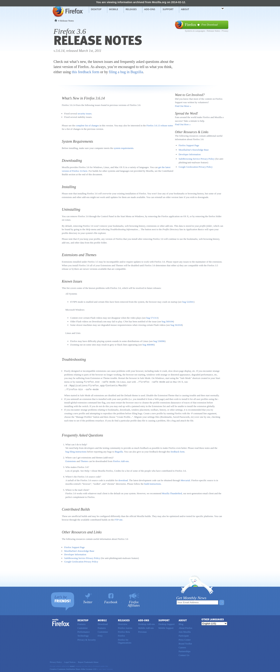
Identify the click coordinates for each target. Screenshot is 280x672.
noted (72, 665)
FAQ (100, 635)
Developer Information (190, 154)
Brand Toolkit (185, 643)
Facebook (110, 601)
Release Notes (213, 31)
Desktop (96, 9)
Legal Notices (70, 661)
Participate (184, 635)
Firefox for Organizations (124, 641)
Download (103, 623)
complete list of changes (87, 125)
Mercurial (185, 479)
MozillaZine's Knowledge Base (194, 149)
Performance (83, 631)
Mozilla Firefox (67, 11)
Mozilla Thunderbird (172, 492)
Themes (84, 460)
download (123, 479)
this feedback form (85, 72)
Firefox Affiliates (134, 603)
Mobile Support (165, 627)
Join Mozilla (185, 631)
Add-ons (149, 9)
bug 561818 (176, 325)
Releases (131, 9)
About (185, 9)
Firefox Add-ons (121, 460)
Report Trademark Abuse (88, 661)
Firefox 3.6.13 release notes (159, 125)
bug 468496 (148, 344)
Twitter (88, 601)
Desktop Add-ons (146, 623)
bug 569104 (167, 321)
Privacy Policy (56, 661)
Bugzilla (119, 451)
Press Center (185, 639)
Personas (142, 631)
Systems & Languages (195, 31)
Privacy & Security (86, 639)
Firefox (61, 622)
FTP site (119, 519)
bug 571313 (152, 317)
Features (81, 623)
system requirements (123, 148)
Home (55, 20)
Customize (82, 627)
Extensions (70, 460)
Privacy (225, 31)
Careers (182, 647)
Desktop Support (166, 623)
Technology (83, 635)
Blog (181, 623)
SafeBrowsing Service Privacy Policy (197, 158)
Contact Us (184, 654)
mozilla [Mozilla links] (214, 9)
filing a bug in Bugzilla (126, 72)
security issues (84, 113)
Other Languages (212, 619)
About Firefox (185, 627)
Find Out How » (183, 124)
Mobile (113, 9)
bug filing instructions (76, 451)
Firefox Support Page (189, 145)
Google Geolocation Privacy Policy (196, 166)
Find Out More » (183, 106)
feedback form (177, 451)
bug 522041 (188, 301)
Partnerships (184, 650)
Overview (122, 623)
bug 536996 (159, 341)
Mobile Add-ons (146, 627)
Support (168, 9)
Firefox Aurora (125, 627)
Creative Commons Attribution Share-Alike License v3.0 (73, 668)
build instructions (152, 483)
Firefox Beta (124, 631)
